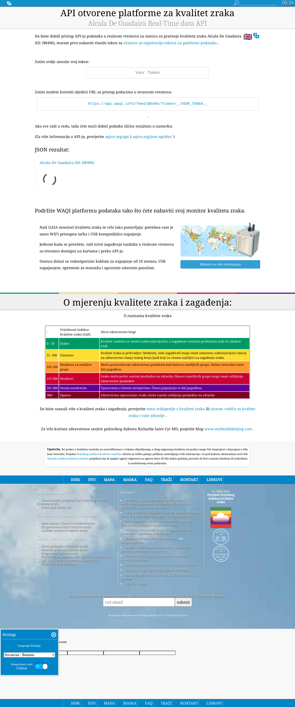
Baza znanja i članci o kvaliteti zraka (68, 523)
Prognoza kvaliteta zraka (59, 553)
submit (183, 602)
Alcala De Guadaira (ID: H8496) (67, 162)
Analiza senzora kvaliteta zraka (64, 530)
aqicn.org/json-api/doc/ (152, 136)
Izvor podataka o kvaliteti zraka (64, 546)
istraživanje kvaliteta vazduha (66, 515)
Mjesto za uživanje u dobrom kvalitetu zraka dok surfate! (158, 576)
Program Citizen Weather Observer (150, 538)
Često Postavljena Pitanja (62, 538)
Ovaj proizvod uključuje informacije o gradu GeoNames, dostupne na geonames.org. (155, 522)
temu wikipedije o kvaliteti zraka (175, 408)
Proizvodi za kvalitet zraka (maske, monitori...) (75, 557)
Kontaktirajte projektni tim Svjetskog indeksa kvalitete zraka (72, 502)
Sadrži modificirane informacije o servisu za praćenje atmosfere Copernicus (155, 549)
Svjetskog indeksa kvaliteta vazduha (100, 454)
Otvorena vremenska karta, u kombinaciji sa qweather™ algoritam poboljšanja (155, 531)
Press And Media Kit (56, 507)
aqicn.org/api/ (117, 136)
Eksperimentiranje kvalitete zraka (66, 527)
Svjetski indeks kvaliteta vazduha (68, 458)
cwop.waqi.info (131, 542)
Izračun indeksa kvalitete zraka (64, 550)
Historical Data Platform (59, 564)
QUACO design (135, 584)
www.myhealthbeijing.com (228, 428)
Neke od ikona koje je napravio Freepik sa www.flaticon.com (153, 557)
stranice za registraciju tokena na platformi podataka (170, 42)
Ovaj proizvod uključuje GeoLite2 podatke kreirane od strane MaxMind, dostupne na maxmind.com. (160, 514)
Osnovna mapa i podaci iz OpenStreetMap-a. (157, 570)
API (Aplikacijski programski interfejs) (69, 560)
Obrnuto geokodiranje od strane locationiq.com (160, 564)
